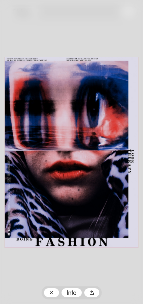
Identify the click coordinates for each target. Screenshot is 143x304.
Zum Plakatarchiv (51, 292)
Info (71, 293)
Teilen (91, 292)
